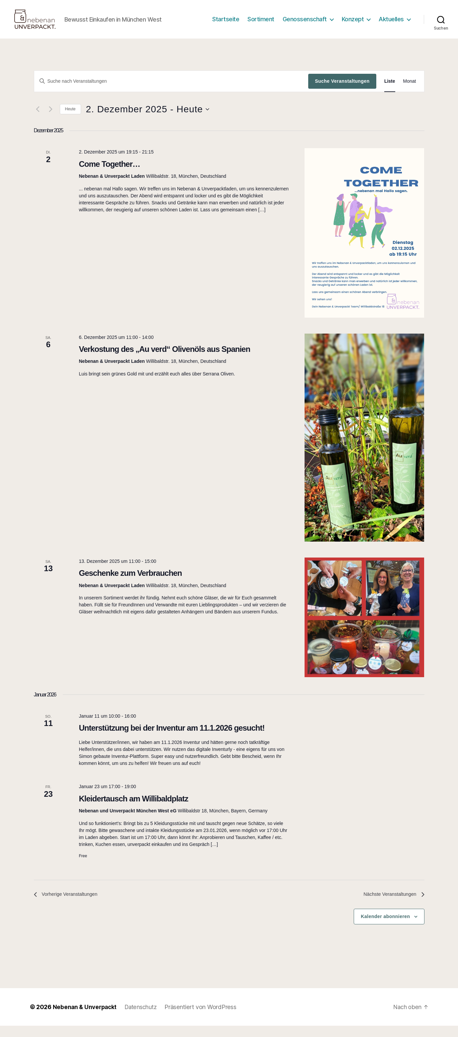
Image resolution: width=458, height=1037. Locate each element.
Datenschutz (144, 1018)
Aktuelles (391, 24)
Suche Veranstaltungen (342, 91)
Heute (70, 119)
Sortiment (260, 24)
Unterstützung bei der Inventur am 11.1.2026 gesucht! (171, 737)
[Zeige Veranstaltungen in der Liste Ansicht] (389, 91)
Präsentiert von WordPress (205, 1018)
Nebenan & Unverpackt (86, 1018)
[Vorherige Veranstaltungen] (38, 119)
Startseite (225, 24)
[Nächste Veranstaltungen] (51, 119)
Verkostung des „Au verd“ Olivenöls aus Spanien (164, 359)
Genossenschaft (305, 24)
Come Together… (109, 173)
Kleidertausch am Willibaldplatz (133, 808)
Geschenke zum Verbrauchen (130, 582)
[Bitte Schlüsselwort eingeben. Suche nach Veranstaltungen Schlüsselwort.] (171, 91)
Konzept (353, 24)
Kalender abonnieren (385, 927)
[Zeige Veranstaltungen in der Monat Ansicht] (409, 91)
